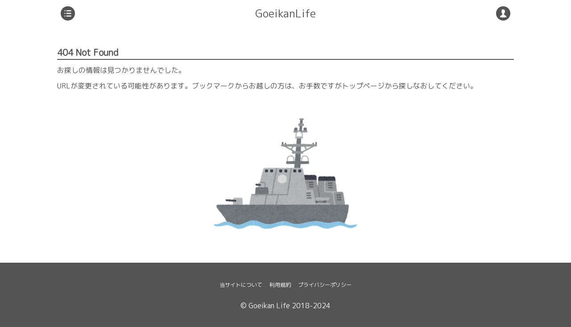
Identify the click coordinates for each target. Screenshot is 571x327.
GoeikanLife (285, 13)
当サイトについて (240, 285)
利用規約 (280, 285)
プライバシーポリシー (325, 285)
